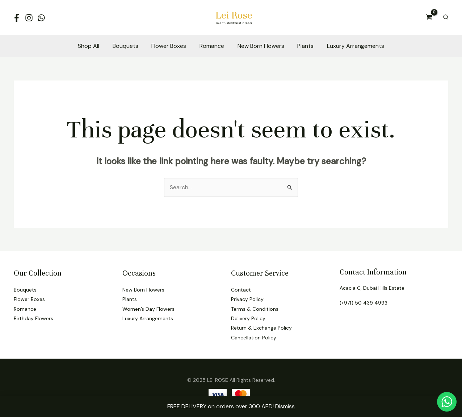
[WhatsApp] (41, 18)
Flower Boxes (170, 46)
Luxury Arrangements (350, 46)
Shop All (93, 46)
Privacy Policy (247, 299)
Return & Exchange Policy (261, 328)
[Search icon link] (446, 17)
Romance (212, 46)
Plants (302, 46)
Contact (241, 289)
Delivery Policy (248, 318)
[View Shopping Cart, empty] (429, 17)
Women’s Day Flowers (148, 309)
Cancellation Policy (253, 337)
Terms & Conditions (254, 309)
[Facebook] (17, 18)
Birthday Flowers (33, 318)
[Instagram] (29, 18)
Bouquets (129, 46)
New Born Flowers (259, 46)
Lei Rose (233, 15)
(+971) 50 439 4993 (363, 303)
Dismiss (285, 406)
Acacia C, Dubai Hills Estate (372, 288)
